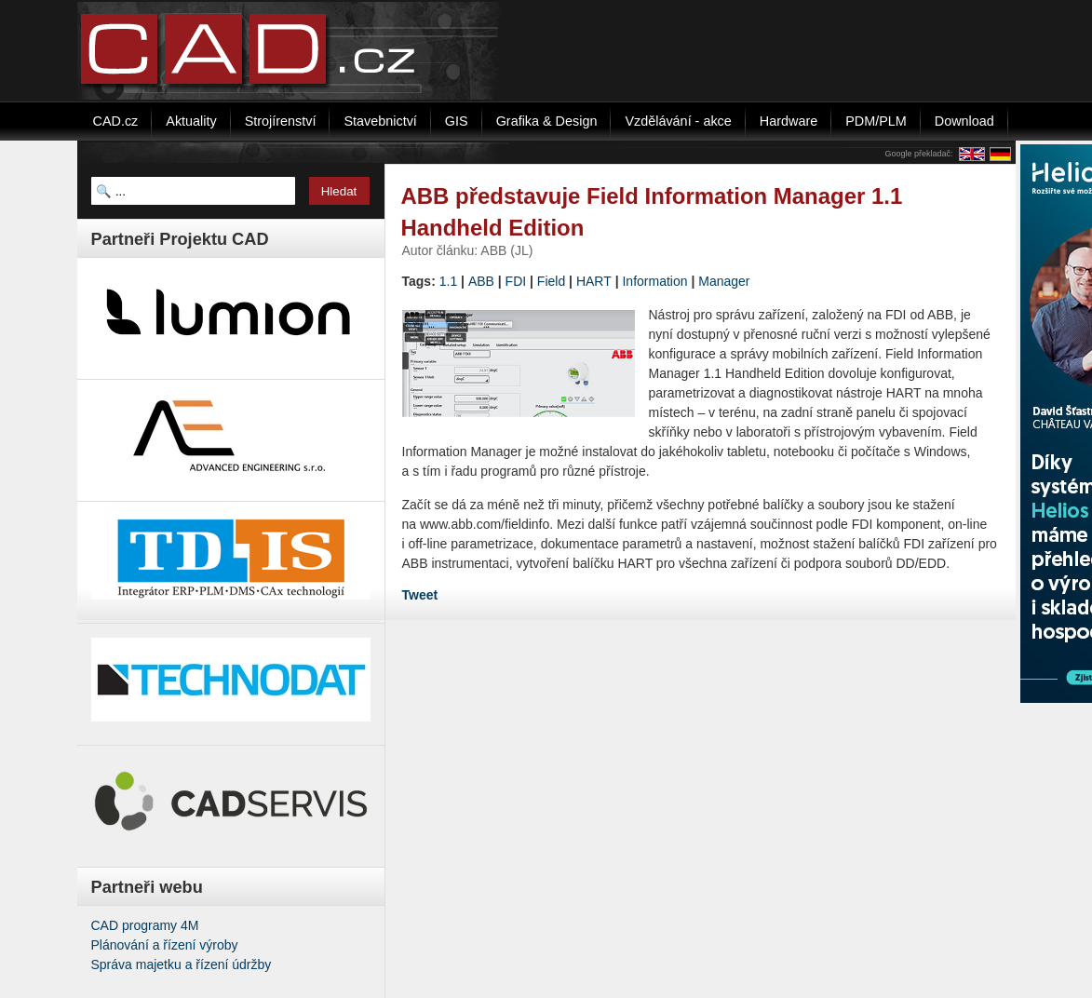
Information (654, 281)
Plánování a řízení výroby (164, 944)
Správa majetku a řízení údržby (181, 964)
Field (551, 281)
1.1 (448, 281)
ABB (481, 281)
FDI (516, 281)
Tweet (420, 594)
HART (594, 281)
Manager (723, 281)
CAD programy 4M (145, 925)
